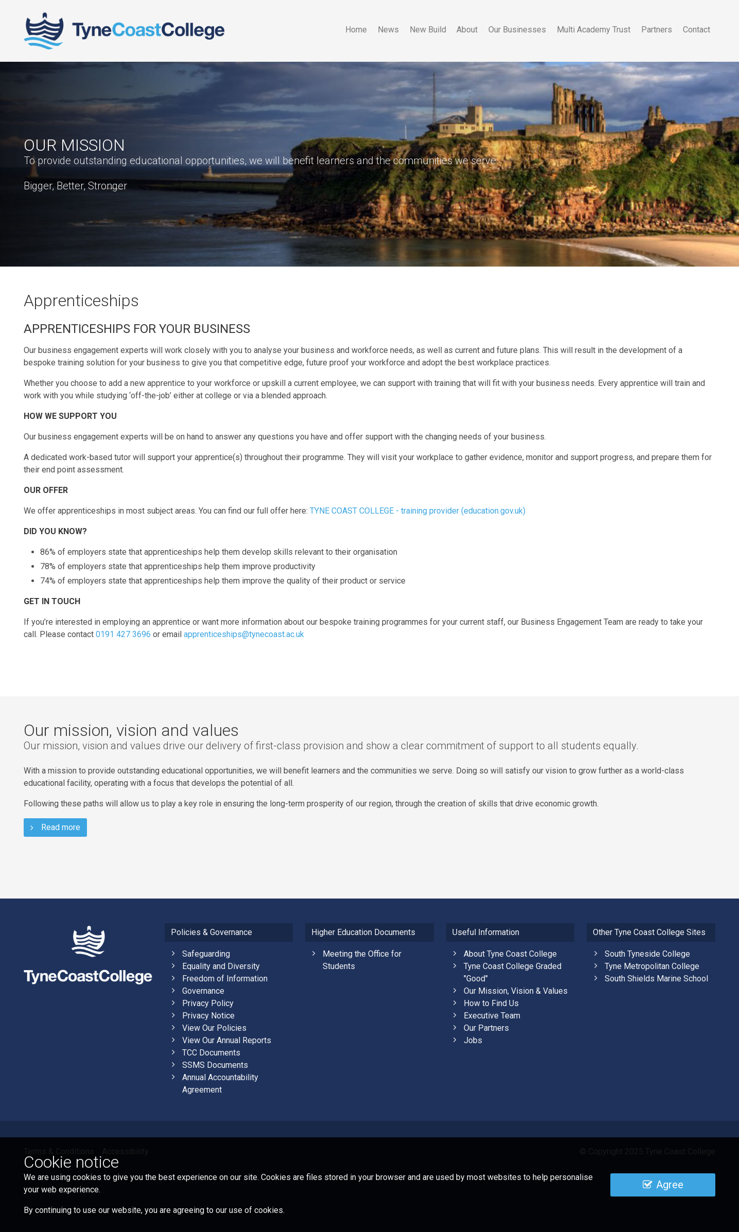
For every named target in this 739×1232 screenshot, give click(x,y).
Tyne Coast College (124, 30)
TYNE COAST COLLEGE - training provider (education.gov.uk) (417, 511)
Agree (663, 1184)
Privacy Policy (208, 1003)
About (467, 29)
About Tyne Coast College (510, 954)
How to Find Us (491, 1003)
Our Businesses (517, 29)
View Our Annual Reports (226, 1040)
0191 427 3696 (123, 634)
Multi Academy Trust (593, 29)
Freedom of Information (225, 978)
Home (356, 29)
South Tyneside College (647, 954)
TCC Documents (211, 1053)
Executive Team (492, 1015)
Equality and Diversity (221, 966)
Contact (696, 29)
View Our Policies (214, 1028)
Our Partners (486, 1028)
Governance (203, 991)
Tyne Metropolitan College (652, 966)
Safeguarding (206, 954)
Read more (55, 827)
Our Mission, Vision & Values (516, 991)
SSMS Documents (215, 1065)
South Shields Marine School (656, 978)
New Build (428, 29)
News (388, 29)
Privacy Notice (208, 1015)
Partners (656, 29)
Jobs (473, 1040)
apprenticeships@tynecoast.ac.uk (244, 634)
